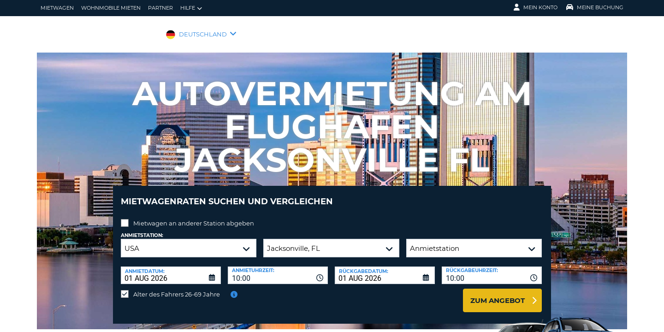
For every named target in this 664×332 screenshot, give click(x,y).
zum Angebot (497, 293)
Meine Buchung (594, 7)
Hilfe (191, 8)
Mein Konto (535, 7)
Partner (160, 8)
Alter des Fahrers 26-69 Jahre (176, 287)
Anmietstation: (142, 228)
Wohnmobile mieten (111, 8)
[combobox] (278, 268)
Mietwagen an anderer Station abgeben (193, 216)
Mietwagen (57, 8)
